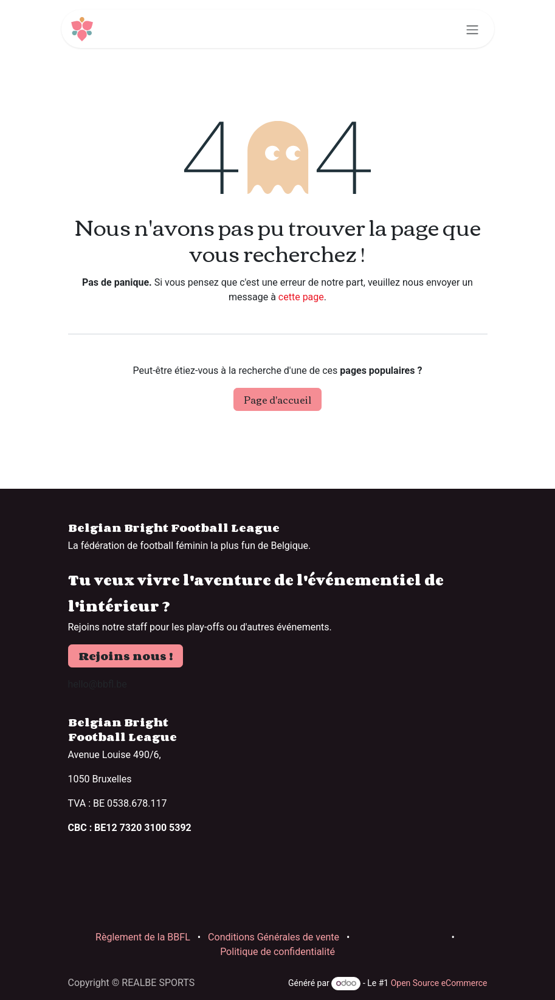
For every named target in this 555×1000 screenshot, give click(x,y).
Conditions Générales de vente (273, 937)
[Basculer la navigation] (472, 29)
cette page (301, 297)
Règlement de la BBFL (142, 937)
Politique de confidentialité (277, 951)
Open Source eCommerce (439, 983)
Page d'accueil (277, 399)
